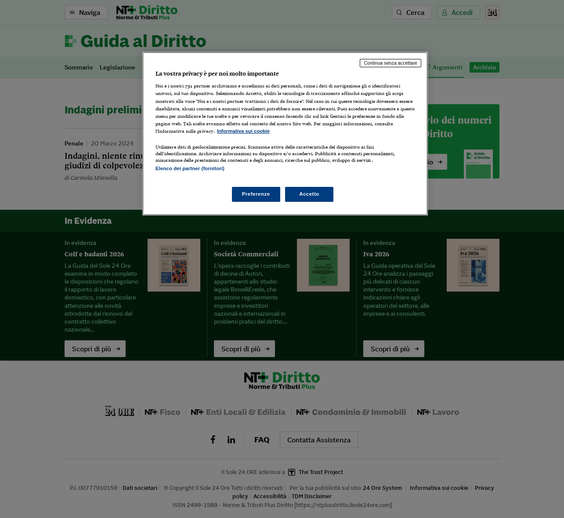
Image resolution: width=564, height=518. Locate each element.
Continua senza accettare (390, 63)
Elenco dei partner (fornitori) (189, 168)
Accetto (309, 194)
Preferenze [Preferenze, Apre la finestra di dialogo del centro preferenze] (256, 194)
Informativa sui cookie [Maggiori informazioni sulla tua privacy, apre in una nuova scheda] (243, 131)
